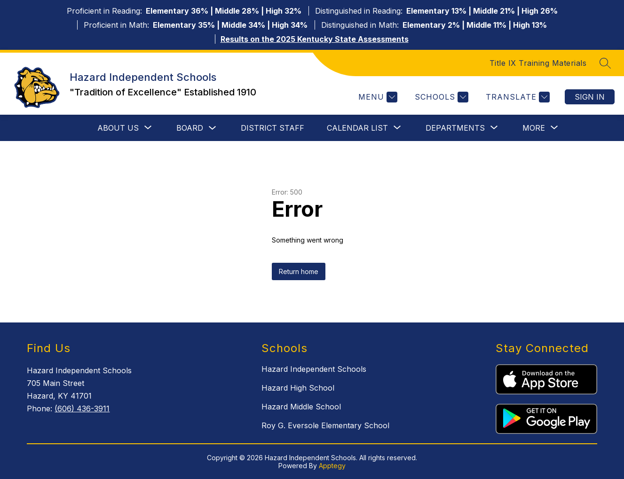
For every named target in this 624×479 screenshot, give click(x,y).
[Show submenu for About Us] (118, 127)
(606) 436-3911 (82, 408)
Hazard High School (297, 388)
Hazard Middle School (301, 406)
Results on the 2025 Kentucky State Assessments (315, 39)
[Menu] (376, 97)
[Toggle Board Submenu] (212, 128)
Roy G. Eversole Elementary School (325, 425)
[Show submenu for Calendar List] (357, 127)
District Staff (272, 128)
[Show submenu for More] (533, 127)
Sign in (590, 97)
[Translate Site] (516, 97)
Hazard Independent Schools (313, 369)
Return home (298, 271)
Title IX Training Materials (538, 63)
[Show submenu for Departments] (455, 127)
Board (189, 128)
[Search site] (605, 63)
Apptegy (332, 466)
